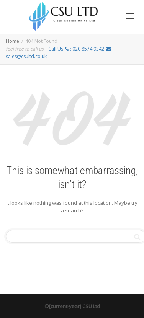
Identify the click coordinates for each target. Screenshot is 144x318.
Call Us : (76, 49)
